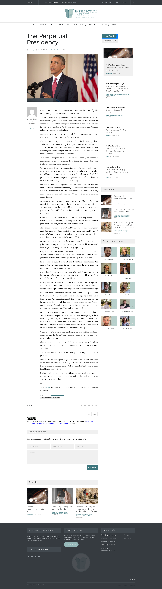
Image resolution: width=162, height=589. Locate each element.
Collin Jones (109, 295)
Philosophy (104, 24)
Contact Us (132, 585)
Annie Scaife (127, 328)
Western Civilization (63, 513)
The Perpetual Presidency (47, 39)
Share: (30, 405)
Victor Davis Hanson (56, 50)
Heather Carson (127, 295)
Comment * (62, 457)
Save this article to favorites (50, 397)
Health (92, 24)
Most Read (109, 36)
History (32, 50)
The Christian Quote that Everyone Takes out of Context (116, 151)
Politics (115, 24)
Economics (108, 135)
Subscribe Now (71, 544)
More (124, 24)
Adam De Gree (109, 276)
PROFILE (32, 128)
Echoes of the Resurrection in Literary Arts (37, 509)
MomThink (120, 115)
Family (83, 24)
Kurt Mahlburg (127, 259)
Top (131, 579)
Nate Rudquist (127, 311)
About (31, 24)
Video (51, 24)
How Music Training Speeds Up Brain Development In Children (117, 172)
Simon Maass (109, 328)
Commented (110, 41)
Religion (65, 512)
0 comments (68, 50)
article (47, 387)
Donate (42, 24)
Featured (61, 512)
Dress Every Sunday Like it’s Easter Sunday (57, 2)
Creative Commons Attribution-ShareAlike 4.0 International (60, 422)
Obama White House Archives (57, 395)
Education (72, 24)
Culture (60, 24)
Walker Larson (109, 259)
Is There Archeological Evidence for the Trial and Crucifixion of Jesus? (87, 509)
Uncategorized (30, 514)
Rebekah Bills (109, 311)
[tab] (110, 36)
